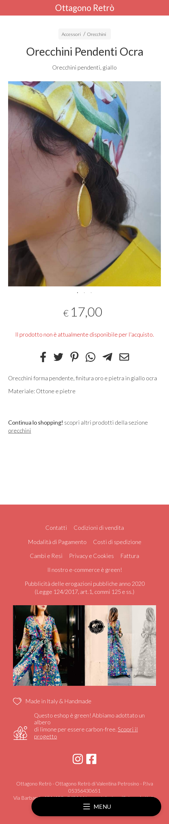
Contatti (56, 527)
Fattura (129, 555)
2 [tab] (84, 292)
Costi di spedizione (117, 541)
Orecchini (96, 34)
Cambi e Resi (46, 555)
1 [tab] (77, 292)
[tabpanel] (84, 183)
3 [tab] (91, 292)
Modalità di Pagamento (57, 541)
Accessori (71, 34)
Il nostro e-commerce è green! (84, 569)
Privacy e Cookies (91, 555)
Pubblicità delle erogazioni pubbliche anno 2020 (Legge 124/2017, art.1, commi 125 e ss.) (85, 587)
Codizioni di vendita (99, 527)
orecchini (19, 430)
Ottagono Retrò (84, 8)
